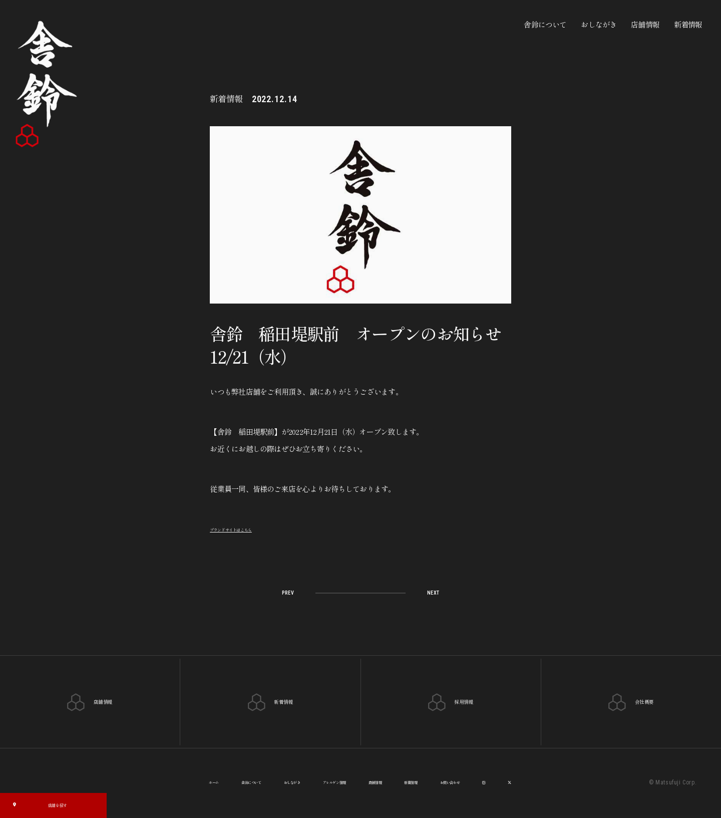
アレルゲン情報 (331, 783)
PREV (292, 591)
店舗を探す (39, 804)
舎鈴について (545, 24)
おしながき (598, 24)
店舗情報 (645, 24)
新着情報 (688, 24)
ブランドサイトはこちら (249, 528)
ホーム (158, 783)
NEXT (428, 591)
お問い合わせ (495, 783)
